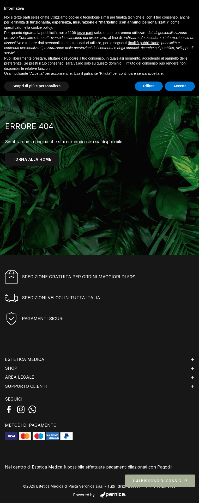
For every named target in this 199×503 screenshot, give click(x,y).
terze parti (85, 33)
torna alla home (32, 159)
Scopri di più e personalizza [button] (37, 86)
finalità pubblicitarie (143, 43)
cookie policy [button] (41, 27)
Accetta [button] (179, 86)
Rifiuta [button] (149, 86)
